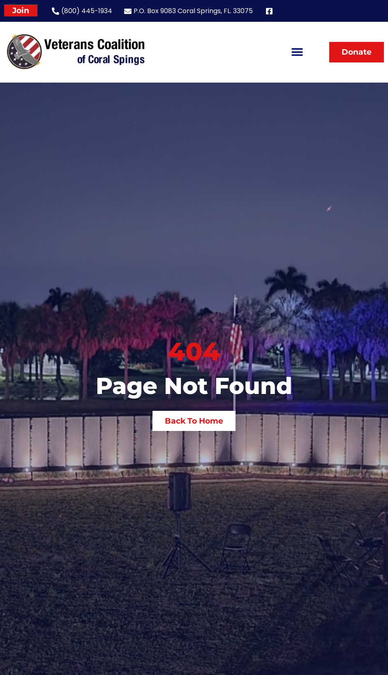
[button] (297, 52)
